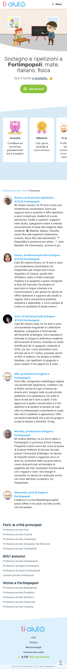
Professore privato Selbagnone (20, 587)
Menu (57, 4)
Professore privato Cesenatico (19, 539)
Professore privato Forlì (16, 529)
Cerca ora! (33, 89)
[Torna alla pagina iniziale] (14, 4)
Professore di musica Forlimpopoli (21, 570)
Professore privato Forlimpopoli (20, 561)
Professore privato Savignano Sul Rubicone (26, 543)
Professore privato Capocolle (19, 601)
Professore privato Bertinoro (18, 597)
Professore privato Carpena (18, 606)
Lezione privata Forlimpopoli (18, 575)
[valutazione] (33, 657)
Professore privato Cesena (17, 534)
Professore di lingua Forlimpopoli (21, 565)
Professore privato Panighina (18, 592)
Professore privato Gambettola (20, 548)
